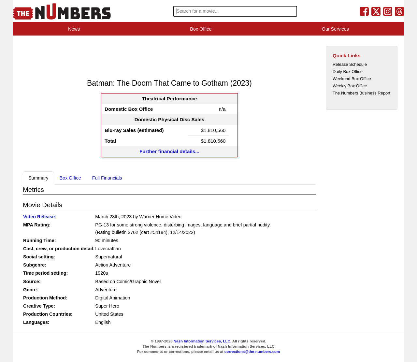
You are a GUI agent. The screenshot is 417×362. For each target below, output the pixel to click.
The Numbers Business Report (361, 93)
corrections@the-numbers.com (252, 352)
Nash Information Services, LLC (202, 341)
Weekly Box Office (350, 85)
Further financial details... (169, 151)
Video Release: (39, 216)
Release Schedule (350, 64)
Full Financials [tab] (107, 178)
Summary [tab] (38, 178)
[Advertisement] (141, 56)
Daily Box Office (348, 71)
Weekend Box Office (352, 78)
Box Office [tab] (70, 178)
